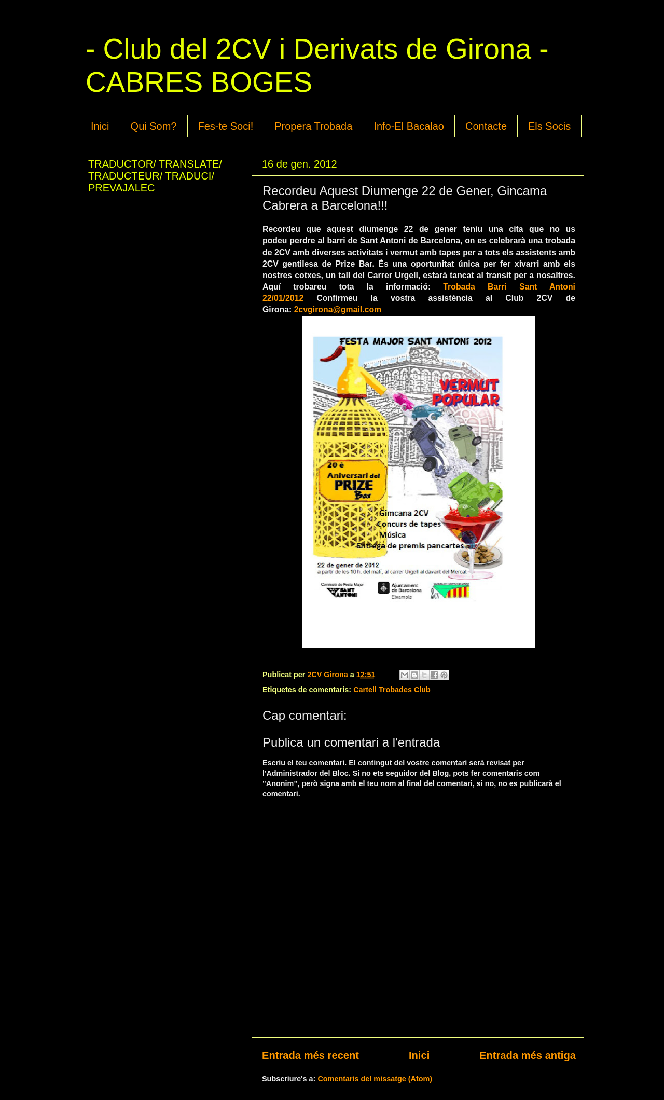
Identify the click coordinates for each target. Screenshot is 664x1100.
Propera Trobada (313, 126)
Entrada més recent (310, 1055)
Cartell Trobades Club (392, 689)
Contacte (486, 126)
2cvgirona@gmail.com (338, 309)
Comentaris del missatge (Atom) (374, 1079)
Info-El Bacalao (409, 126)
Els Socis (549, 126)
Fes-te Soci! (226, 126)
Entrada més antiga (527, 1055)
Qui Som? (154, 126)
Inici (100, 126)
